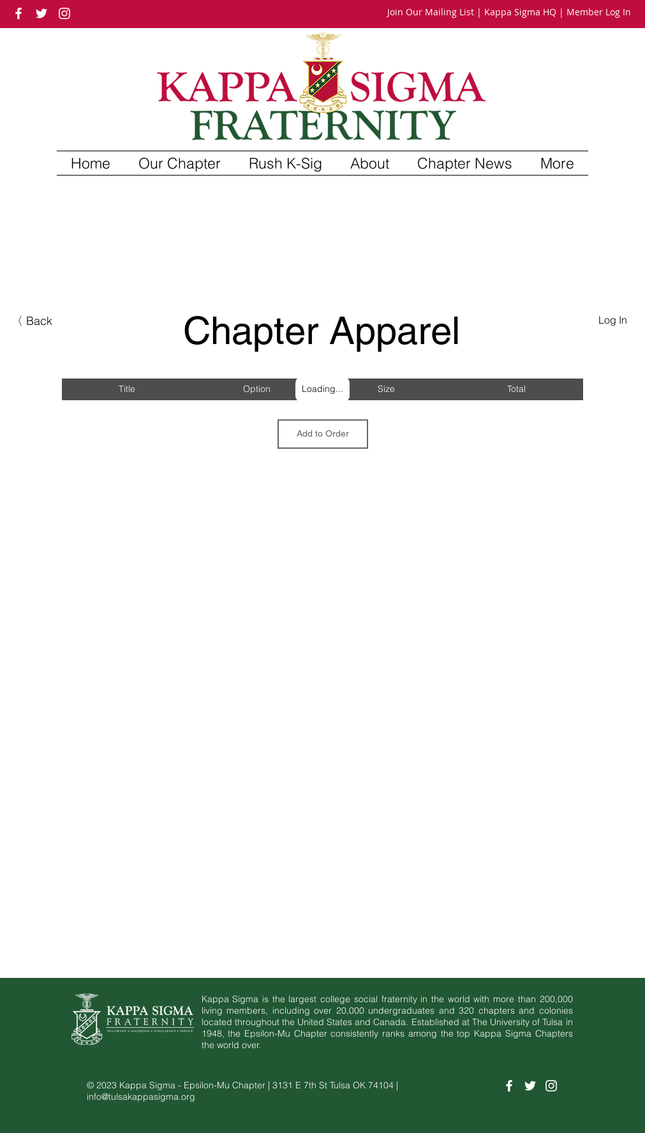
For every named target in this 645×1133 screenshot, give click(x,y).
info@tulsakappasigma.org (141, 1096)
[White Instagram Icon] (64, 13)
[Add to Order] (323, 434)
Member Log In (599, 12)
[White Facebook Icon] (18, 13)
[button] (179, 163)
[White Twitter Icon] (41, 13)
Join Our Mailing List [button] (430, 12)
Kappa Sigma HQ (520, 12)
